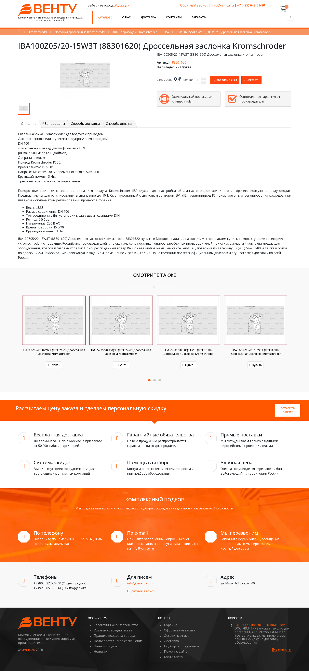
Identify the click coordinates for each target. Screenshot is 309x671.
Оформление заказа (179, 630)
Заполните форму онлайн (240, 539)
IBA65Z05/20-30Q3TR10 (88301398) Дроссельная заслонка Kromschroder (188, 352)
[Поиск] (290, 17)
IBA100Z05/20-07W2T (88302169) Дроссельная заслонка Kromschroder (54, 352)
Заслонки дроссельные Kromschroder (80, 32)
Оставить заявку (288, 410)
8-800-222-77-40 (81, 539)
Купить (54, 365)
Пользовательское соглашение (118, 641)
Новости (100, 651)
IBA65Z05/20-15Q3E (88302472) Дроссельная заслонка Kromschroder (121, 352)
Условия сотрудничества (113, 630)
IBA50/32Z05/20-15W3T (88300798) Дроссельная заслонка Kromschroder (256, 352)
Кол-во (188, 79)
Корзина (170, 625)
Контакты (174, 17)
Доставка (148, 17)
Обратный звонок (194, 5)
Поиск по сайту (175, 651)
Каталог (105, 17)
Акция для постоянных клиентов (260, 625)
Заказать (199, 17)
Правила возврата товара (114, 635)
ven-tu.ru (28, 650)
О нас (126, 17)
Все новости (281, 649)
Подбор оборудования (181, 646)
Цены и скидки (105, 646)
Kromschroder (38, 32)
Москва (120, 5)
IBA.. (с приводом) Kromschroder (135, 32)
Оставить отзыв (176, 635)
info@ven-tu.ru (222, 5)
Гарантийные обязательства (116, 625)
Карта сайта (173, 657)
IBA (166, 32)
